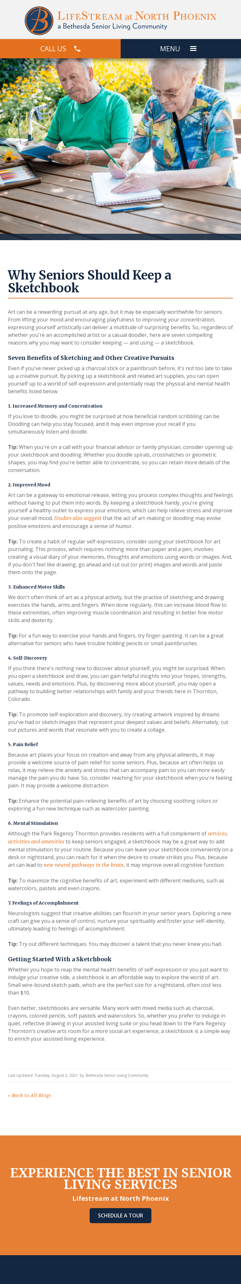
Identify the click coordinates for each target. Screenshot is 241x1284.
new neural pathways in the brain (83, 865)
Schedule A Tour (120, 1215)
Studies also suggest (77, 518)
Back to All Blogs (29, 1095)
